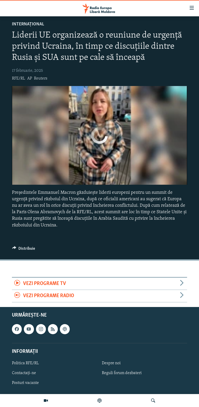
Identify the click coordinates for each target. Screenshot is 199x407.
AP (29, 78)
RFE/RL (18, 78)
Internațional (28, 24)
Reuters (40, 78)
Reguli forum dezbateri (122, 373)
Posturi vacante (25, 383)
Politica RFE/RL (25, 363)
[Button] (23, 250)
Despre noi (111, 363)
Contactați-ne (24, 373)
